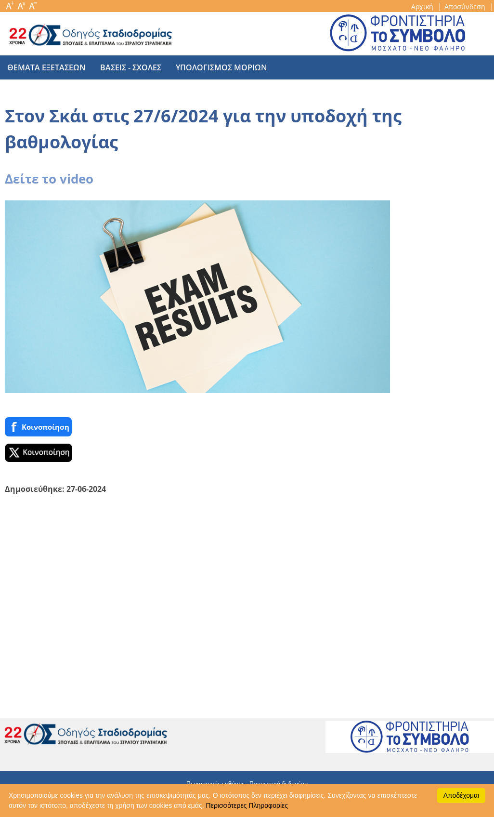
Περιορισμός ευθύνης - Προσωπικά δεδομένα (247, 783)
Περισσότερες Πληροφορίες (247, 805)
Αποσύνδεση (465, 6)
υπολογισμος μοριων (221, 67)
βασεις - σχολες (130, 67)
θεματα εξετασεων (46, 67)
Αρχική (423, 6)
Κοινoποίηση (38, 427)
